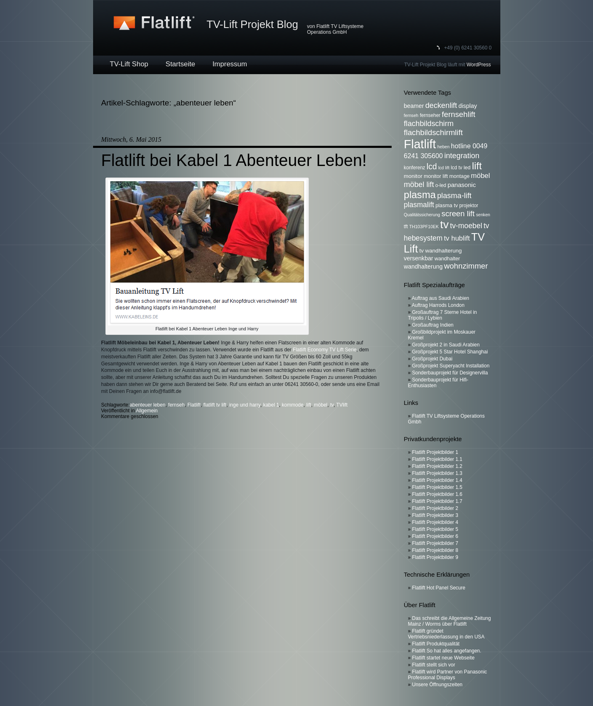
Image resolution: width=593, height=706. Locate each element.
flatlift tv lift (214, 405)
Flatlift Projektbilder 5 (435, 529)
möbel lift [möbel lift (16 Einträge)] (419, 184)
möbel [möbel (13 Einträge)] (480, 176)
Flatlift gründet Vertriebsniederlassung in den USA (446, 634)
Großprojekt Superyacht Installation (451, 366)
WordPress (479, 65)
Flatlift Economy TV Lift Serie (325, 350)
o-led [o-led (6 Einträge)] (440, 185)
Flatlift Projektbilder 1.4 (437, 480)
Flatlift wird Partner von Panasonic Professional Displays (447, 674)
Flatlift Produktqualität (436, 644)
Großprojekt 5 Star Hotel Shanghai (450, 352)
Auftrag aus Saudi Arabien (440, 298)
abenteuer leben (148, 405)
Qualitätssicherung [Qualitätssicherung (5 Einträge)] (422, 214)
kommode (293, 405)
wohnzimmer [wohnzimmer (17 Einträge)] (466, 266)
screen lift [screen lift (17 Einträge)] (457, 213)
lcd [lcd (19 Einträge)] (432, 166)
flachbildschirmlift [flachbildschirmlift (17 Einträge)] (433, 132)
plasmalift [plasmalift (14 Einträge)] (419, 205)
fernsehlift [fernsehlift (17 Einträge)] (459, 114)
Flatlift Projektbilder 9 (435, 557)
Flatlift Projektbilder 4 (435, 522)
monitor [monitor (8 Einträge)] (413, 176)
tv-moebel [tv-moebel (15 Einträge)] (466, 226)
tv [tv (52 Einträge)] (444, 224)
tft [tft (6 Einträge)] (406, 226)
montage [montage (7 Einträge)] (459, 176)
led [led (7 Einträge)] (467, 168)
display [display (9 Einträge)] (467, 106)
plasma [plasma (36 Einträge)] (420, 194)
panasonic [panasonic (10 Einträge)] (462, 184)
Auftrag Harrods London (438, 305)
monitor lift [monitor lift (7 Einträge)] (436, 176)
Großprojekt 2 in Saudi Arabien (446, 345)
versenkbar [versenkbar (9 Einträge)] (418, 258)
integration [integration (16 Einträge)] (461, 155)
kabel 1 (271, 405)
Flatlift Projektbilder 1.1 (437, 459)
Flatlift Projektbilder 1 (435, 452)
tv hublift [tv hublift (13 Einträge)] (457, 238)
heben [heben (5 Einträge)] (443, 146)
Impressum (229, 64)
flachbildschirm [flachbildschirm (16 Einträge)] (429, 123)
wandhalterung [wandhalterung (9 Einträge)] (423, 266)
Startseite (180, 64)
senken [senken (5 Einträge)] (483, 214)
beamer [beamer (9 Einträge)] (414, 106)
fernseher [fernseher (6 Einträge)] (430, 115)
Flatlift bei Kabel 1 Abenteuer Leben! (234, 160)
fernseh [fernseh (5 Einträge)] (411, 115)
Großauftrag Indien (433, 325)
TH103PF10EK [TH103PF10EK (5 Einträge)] (424, 226)
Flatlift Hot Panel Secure (438, 588)
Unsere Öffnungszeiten (437, 684)
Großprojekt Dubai (432, 359)
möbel (320, 405)
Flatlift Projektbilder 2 (435, 508)
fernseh (176, 405)
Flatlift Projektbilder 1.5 (437, 487)
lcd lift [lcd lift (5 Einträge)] (443, 167)
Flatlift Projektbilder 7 (435, 543)
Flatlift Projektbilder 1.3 (437, 473)
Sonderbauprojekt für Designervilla (450, 373)
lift (308, 405)
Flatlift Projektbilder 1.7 (437, 501)
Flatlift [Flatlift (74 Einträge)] (420, 144)
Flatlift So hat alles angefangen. (446, 651)
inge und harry (244, 405)
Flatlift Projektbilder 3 (435, 515)
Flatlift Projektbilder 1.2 (437, 466)
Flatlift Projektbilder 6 (435, 536)
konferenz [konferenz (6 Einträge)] (414, 168)
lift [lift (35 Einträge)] (477, 165)
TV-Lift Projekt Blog (253, 24)
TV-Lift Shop (129, 64)
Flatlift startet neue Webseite (443, 658)
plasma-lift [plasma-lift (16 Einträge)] (454, 195)
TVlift (342, 405)
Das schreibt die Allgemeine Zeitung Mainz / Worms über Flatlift (449, 621)
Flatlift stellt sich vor (433, 665)
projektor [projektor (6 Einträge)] (468, 205)
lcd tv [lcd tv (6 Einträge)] (456, 168)
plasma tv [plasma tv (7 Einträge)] (447, 205)
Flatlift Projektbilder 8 (435, 550)
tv (332, 405)
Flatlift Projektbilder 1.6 (437, 494)
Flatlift (194, 405)
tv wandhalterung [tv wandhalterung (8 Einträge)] (440, 251)
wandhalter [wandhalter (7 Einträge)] (447, 259)
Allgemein (147, 411)
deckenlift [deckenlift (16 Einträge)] (441, 105)
